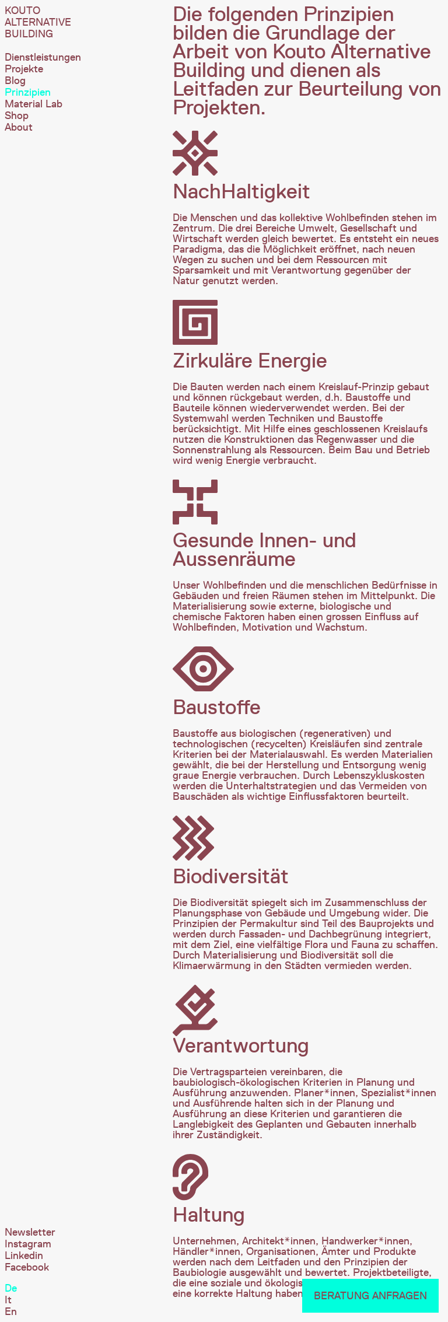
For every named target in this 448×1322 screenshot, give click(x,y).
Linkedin (24, 1255)
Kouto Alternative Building (38, 22)
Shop (17, 115)
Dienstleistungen (43, 57)
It (8, 1300)
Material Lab (33, 104)
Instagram (28, 1244)
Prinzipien (28, 92)
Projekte (24, 69)
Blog (15, 80)
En (11, 1311)
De (11, 1288)
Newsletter (30, 1232)
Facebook (27, 1267)
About (19, 127)
